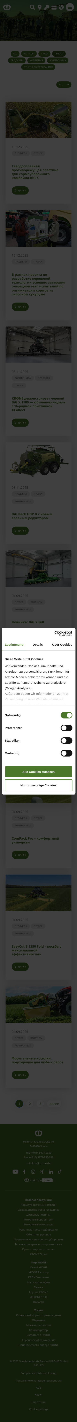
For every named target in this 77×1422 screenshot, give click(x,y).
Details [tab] (38, 644)
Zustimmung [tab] (14, 644)
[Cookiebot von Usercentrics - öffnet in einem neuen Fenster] (54, 633)
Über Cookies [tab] (62, 644)
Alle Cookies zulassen (38, 771)
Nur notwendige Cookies (39, 785)
